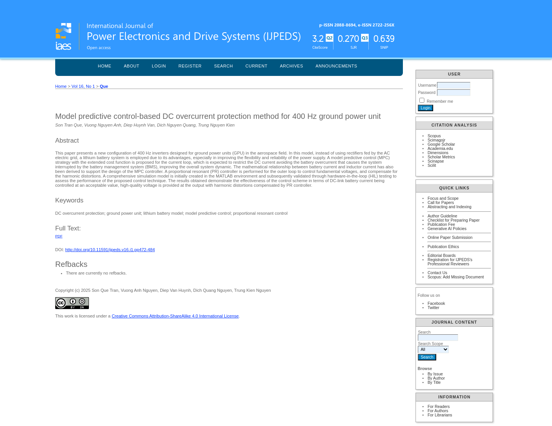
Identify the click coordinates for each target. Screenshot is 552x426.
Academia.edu (440, 148)
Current (256, 66)
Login (159, 66)
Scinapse (435, 161)
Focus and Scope (442, 198)
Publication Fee (441, 224)
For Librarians (439, 415)
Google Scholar (441, 144)
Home (104, 66)
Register (190, 66)
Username (427, 85)
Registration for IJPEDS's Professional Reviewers (449, 262)
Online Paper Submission (449, 237)
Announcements (336, 66)
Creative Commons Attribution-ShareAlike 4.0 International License (175, 316)
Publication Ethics (443, 247)
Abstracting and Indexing (449, 207)
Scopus (434, 136)
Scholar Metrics (441, 157)
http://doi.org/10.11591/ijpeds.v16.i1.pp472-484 (110, 249)
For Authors (437, 411)
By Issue (435, 374)
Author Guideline (442, 216)
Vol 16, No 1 (83, 86)
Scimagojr (436, 140)
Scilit (431, 165)
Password (426, 92)
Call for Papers (440, 203)
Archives (291, 66)
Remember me (440, 101)
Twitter (433, 308)
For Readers (438, 407)
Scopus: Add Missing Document (455, 277)
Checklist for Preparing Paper (453, 220)
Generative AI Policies (447, 229)
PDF (58, 236)
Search (223, 66)
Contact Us (437, 273)
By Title (433, 382)
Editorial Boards (441, 255)
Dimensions (437, 153)
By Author (436, 378)
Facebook (436, 303)
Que (104, 86)
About (132, 66)
